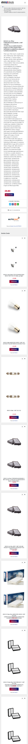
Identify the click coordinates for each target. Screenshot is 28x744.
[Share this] (22, 238)
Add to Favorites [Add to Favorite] (14, 210)
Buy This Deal (9, 194)
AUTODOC (15, 284)
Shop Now (14, 281)
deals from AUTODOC (16, 226)
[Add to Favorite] (25, 238)
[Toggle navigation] (25, 3)
